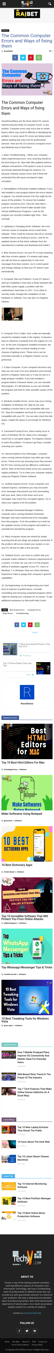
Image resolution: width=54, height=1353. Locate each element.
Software (5, 31)
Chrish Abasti (9, 872)
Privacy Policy (37, 1344)
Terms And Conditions (20, 1344)
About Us (26, 1341)
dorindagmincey (10, 769)
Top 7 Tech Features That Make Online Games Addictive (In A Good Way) (34, 1092)
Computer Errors (34, 610)
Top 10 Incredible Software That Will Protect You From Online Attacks (24, 917)
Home (7, 1341)
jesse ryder (8, 1025)
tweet (35, 632)
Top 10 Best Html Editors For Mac (23, 762)
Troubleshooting (22, 613)
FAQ (34, 1341)
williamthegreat (10, 923)
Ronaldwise (8, 51)
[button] (50, 4)
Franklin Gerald (10, 974)
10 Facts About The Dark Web (33, 1141)
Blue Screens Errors (17, 610)
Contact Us (42, 1341)
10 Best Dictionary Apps (16, 865)
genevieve (8, 820)
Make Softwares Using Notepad (21, 813)
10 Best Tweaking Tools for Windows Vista (25, 1020)
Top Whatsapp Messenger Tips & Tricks (26, 967)
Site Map (15, 1341)
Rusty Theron (8, 613)
